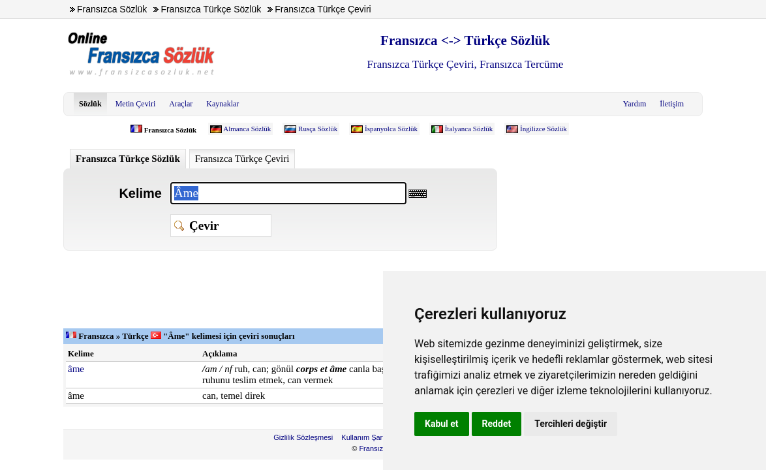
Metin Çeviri (135, 103)
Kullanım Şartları (367, 437)
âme (76, 369)
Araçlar (180, 103)
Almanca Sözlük (247, 129)
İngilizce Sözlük (543, 129)
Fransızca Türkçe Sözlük (128, 158)
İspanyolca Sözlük (391, 129)
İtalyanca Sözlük (469, 129)
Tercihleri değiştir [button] (570, 423)
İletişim (672, 103)
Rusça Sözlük (317, 129)
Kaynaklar (222, 103)
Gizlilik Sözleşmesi (303, 437)
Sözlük (90, 103)
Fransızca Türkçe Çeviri (242, 158)
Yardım (634, 103)
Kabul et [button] (442, 423)
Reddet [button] (497, 423)
